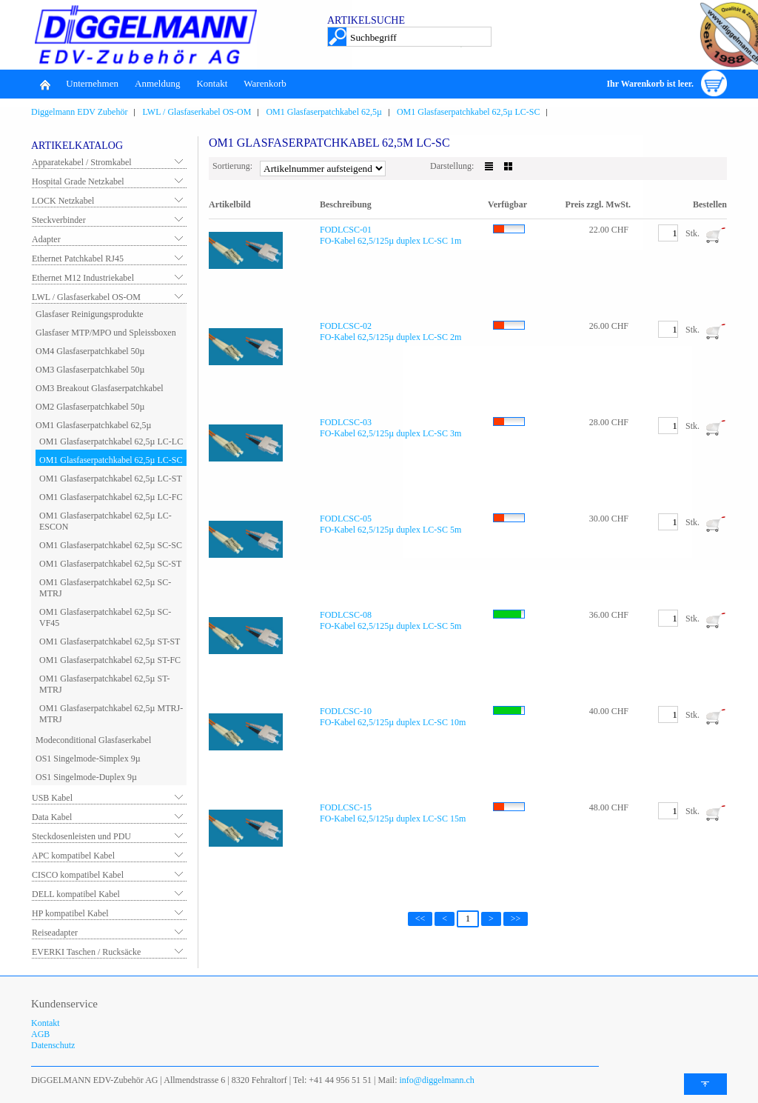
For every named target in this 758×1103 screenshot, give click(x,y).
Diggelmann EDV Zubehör (79, 112)
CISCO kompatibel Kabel (78, 875)
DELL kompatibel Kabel (76, 894)
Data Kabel (52, 817)
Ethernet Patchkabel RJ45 (78, 258)
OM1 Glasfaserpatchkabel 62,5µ (324, 112)
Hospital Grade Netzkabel (78, 181)
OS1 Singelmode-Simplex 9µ (88, 758)
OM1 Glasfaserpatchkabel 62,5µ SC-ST (110, 564)
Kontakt (211, 83)
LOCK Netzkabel (63, 201)
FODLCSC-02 (346, 326)
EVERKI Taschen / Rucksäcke (86, 952)
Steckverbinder (59, 220)
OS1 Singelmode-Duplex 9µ (86, 777)
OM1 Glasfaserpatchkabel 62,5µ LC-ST (110, 478)
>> (516, 918)
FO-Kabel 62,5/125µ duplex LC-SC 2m (390, 337)
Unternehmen (92, 83)
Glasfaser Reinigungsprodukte (90, 314)
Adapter (46, 239)
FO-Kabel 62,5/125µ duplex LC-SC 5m (390, 529)
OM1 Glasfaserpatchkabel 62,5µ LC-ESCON (105, 521)
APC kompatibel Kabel (73, 855)
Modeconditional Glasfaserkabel (93, 740)
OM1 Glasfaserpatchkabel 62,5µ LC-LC (111, 441)
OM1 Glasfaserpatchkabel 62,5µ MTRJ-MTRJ (111, 713)
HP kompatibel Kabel (70, 913)
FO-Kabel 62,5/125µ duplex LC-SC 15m (393, 818)
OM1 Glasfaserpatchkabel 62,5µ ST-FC (110, 660)
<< (420, 918)
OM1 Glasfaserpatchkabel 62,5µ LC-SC (468, 112)
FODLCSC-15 (346, 807)
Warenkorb (265, 83)
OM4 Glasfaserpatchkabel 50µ (90, 351)
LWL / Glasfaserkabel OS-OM (196, 112)
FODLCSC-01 (346, 229)
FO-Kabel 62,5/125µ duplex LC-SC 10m (393, 722)
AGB (40, 1034)
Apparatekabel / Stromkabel (82, 162)
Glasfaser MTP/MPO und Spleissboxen (106, 332)
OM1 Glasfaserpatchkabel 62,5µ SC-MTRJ (105, 588)
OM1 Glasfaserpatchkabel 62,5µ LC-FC (111, 497)
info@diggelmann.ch (436, 1080)
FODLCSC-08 (346, 615)
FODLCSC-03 (346, 422)
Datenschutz (53, 1045)
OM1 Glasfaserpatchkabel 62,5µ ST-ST (109, 641)
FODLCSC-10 (346, 711)
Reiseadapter (55, 932)
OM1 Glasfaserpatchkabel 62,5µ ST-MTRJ (104, 684)
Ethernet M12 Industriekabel (83, 278)
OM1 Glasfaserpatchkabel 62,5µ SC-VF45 (105, 617)
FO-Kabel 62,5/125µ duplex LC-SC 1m (390, 241)
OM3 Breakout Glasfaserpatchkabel (100, 388)
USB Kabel (52, 798)
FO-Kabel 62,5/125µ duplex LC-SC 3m (390, 433)
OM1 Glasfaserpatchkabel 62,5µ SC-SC (110, 545)
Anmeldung (157, 83)
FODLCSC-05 (346, 518)
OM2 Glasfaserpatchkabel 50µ (90, 406)
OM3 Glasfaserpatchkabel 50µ (90, 369)
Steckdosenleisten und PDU (81, 836)
